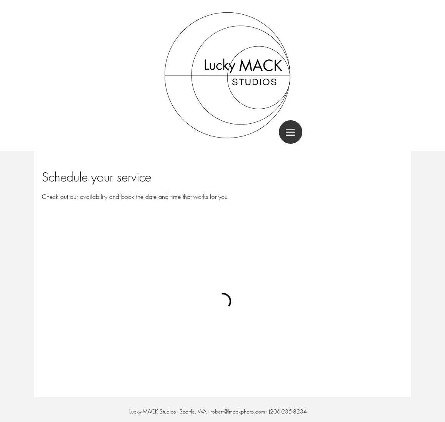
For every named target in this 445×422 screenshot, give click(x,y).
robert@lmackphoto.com (237, 411)
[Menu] (290, 132)
